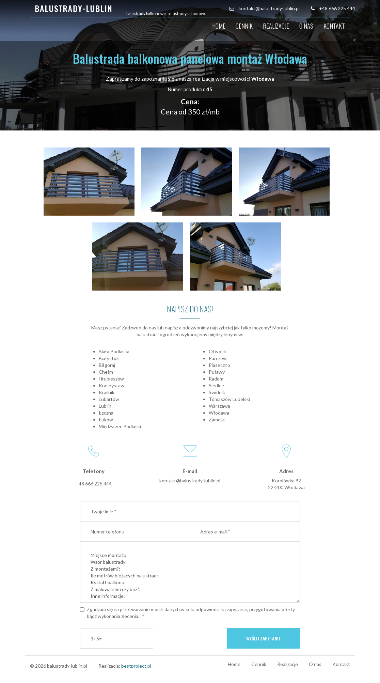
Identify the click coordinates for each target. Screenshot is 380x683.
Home (218, 25)
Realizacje (276, 25)
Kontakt (334, 25)
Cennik (244, 25)
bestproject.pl (136, 666)
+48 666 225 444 (337, 8)
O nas (306, 25)
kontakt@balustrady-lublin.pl (269, 8)
